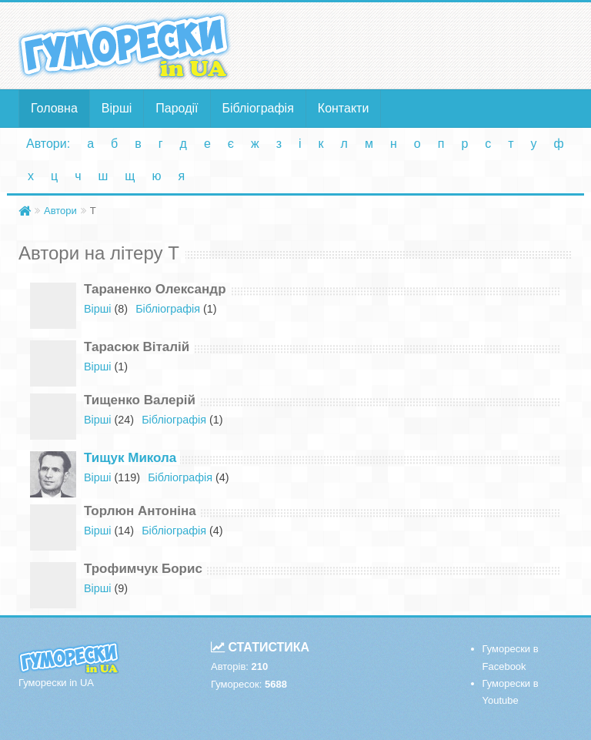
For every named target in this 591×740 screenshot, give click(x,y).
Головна (54, 108)
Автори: (48, 143)
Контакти (343, 108)
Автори (60, 210)
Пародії (176, 108)
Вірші (117, 108)
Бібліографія (258, 108)
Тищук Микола (130, 457)
